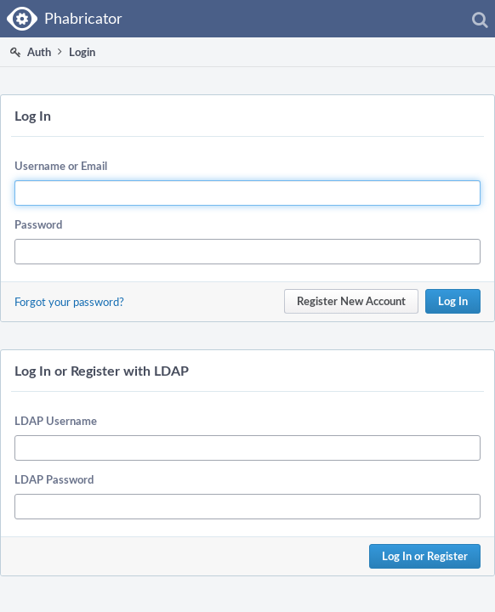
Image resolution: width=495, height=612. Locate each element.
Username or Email (60, 165)
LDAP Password (54, 479)
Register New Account (351, 301)
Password (38, 224)
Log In (453, 301)
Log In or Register (425, 556)
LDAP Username (55, 420)
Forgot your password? (69, 301)
